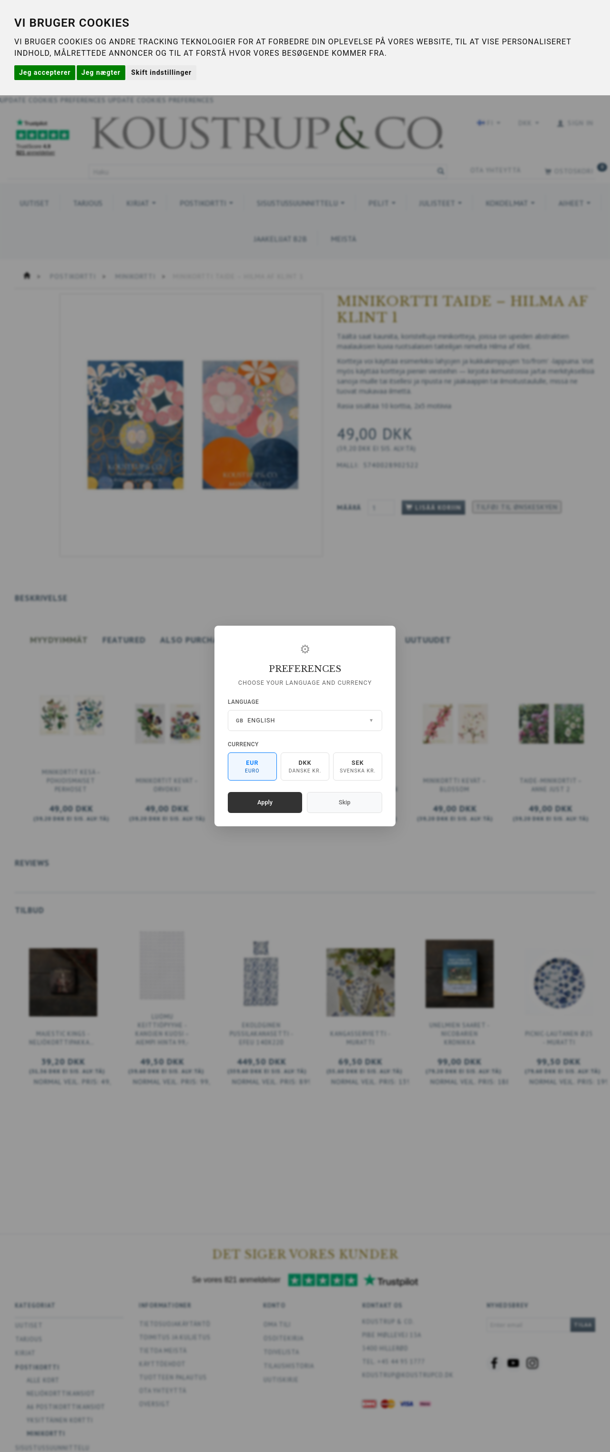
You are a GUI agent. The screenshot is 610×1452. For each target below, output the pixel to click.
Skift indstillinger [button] (161, 72)
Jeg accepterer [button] (45, 72)
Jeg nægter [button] (101, 72)
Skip (344, 802)
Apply (265, 802)
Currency (243, 744)
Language (243, 702)
